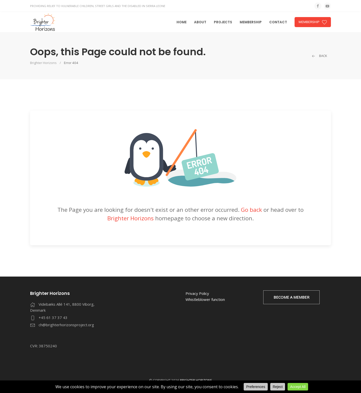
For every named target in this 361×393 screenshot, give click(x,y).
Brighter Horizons (43, 62)
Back (319, 55)
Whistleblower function (205, 299)
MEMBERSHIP (313, 22)
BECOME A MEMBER (291, 297)
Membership (251, 22)
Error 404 (71, 62)
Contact (278, 22)
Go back (251, 210)
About (200, 22)
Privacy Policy (197, 293)
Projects (223, 22)
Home (181, 22)
